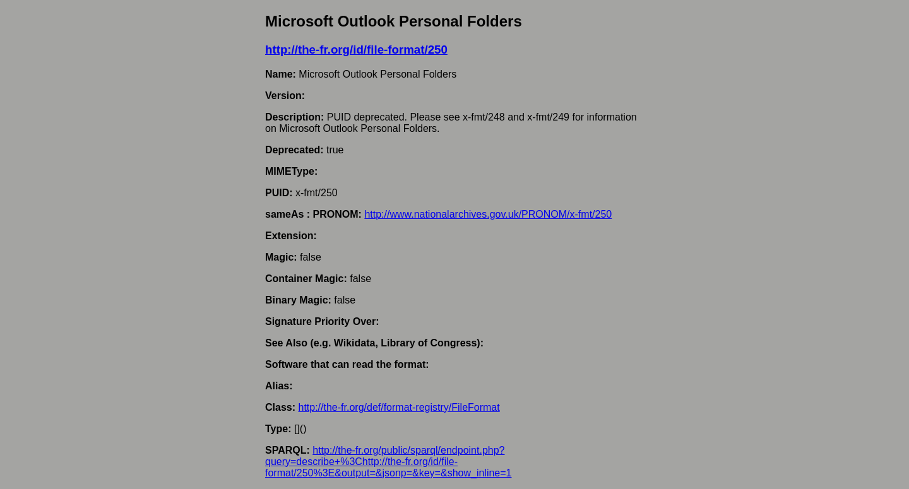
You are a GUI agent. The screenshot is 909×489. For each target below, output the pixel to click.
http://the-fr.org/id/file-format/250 (356, 49)
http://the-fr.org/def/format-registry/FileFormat (398, 407)
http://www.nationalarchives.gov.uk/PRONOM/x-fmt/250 (488, 214)
